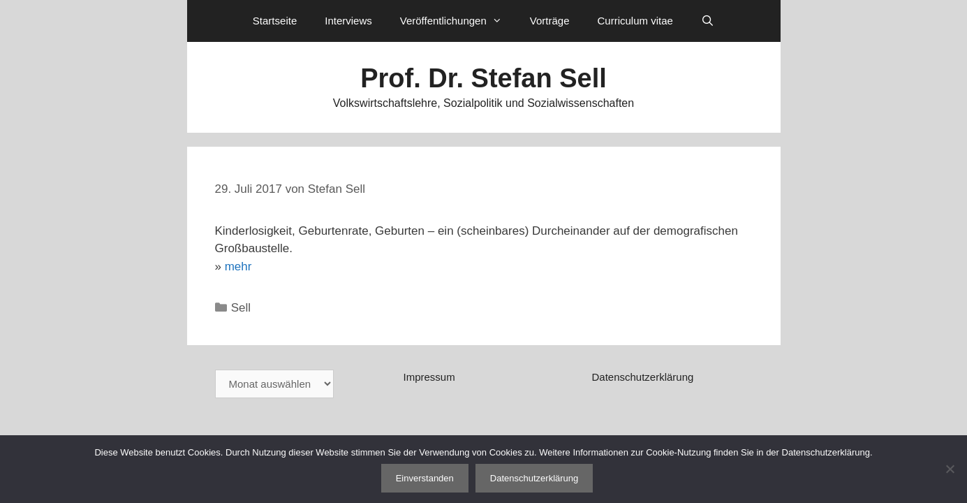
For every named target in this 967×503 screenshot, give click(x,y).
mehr (238, 266)
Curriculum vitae (634, 21)
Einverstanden (425, 478)
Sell (241, 307)
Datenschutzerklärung (642, 377)
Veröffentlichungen (458, 21)
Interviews (348, 21)
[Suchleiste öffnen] (707, 21)
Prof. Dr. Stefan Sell (483, 78)
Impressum (429, 377)
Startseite (275, 21)
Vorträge (550, 21)
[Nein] (950, 469)
